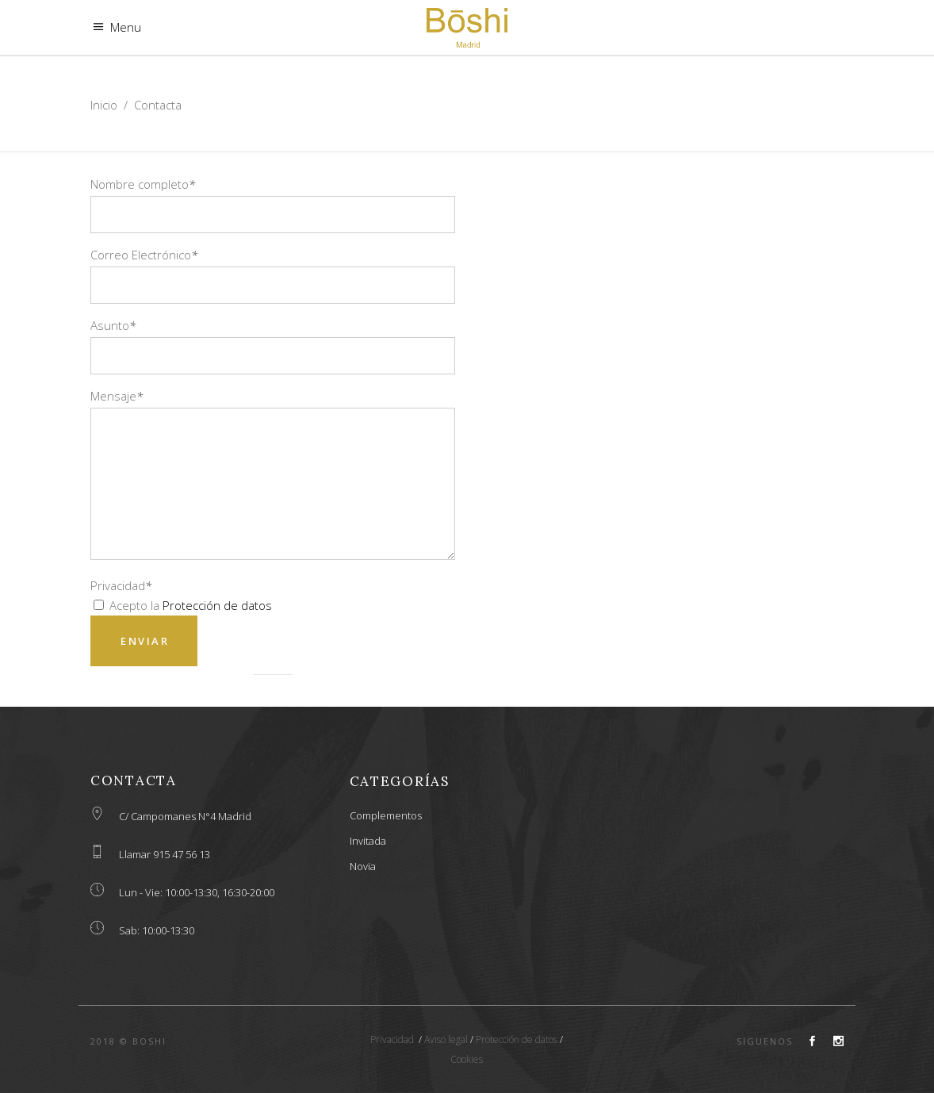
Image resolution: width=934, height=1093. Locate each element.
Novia (363, 866)
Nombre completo (142, 184)
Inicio (103, 105)
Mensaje (116, 396)
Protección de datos (217, 605)
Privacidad (120, 585)
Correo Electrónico (143, 255)
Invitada (368, 841)
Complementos (386, 815)
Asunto (113, 325)
